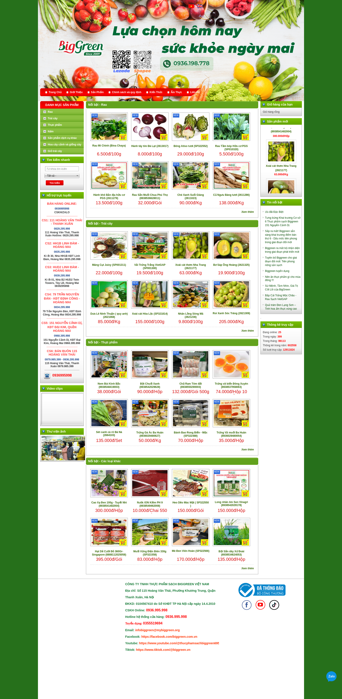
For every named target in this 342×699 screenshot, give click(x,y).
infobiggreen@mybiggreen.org (157, 630)
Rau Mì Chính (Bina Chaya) (109, 145)
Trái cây (107, 223)
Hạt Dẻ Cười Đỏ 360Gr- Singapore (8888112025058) (109, 553)
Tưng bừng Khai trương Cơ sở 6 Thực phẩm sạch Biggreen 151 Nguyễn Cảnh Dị (282, 221)
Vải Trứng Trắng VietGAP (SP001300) (149, 266)
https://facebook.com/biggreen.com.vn (169, 636)
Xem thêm (247, 211)
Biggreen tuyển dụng (277, 271)
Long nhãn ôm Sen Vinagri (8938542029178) (231, 504)
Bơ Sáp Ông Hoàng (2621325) (231, 264)
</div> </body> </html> (62, 409)
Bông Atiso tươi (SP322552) (191, 146)
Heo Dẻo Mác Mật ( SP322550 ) (191, 504)
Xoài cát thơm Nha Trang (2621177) (190, 266)
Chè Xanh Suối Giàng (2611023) (190, 196)
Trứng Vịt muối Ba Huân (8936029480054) (231, 434)
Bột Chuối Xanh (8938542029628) (150, 385)
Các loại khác (111, 461)
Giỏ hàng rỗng (271, 111)
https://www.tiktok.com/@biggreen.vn (163, 649)
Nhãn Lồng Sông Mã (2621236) (190, 315)
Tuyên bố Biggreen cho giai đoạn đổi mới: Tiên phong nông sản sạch (281, 261)
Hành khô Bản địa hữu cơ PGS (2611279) (109, 196)
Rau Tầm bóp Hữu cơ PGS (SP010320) (231, 148)
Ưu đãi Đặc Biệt (274, 211)
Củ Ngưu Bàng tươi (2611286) (231, 194)
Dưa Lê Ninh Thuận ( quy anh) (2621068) (109, 315)
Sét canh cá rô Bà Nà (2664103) (109, 434)
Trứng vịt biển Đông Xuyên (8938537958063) (231, 385)
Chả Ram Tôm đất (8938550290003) (191, 385)
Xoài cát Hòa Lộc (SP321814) (150, 313)
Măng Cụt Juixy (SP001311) (109, 264)
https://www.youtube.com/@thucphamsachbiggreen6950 (180, 643)
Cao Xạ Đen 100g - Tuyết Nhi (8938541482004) (109, 504)
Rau (104, 104)
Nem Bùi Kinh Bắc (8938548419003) (109, 385)
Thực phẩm (109, 342)
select (77, 175)
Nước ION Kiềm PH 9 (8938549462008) (150, 504)
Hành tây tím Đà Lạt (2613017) (149, 146)
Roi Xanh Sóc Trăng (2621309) (231, 313)
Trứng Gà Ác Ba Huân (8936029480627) (149, 434)
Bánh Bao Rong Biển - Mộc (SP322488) (190, 434)
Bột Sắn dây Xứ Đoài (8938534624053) (231, 553)
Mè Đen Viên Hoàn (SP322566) (190, 550)
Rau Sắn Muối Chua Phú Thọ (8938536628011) (150, 196)
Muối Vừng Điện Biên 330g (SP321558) (149, 553)
